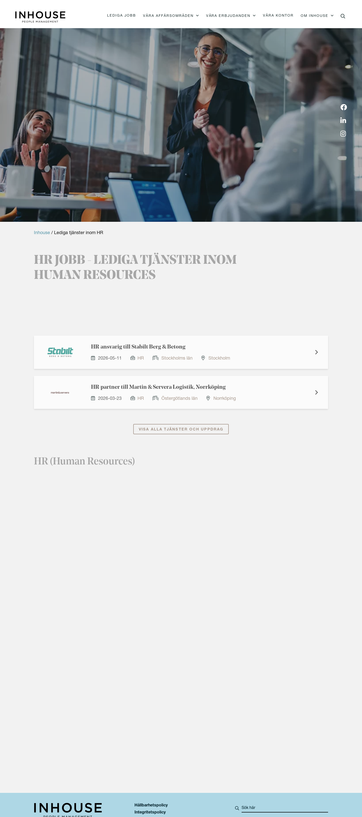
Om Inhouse (314, 16)
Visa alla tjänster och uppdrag (181, 434)
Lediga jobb (121, 16)
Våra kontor (278, 16)
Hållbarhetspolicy (151, 806)
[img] (343, 108)
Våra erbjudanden (228, 16)
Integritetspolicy (150, 813)
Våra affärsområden (168, 16)
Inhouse (42, 233)
